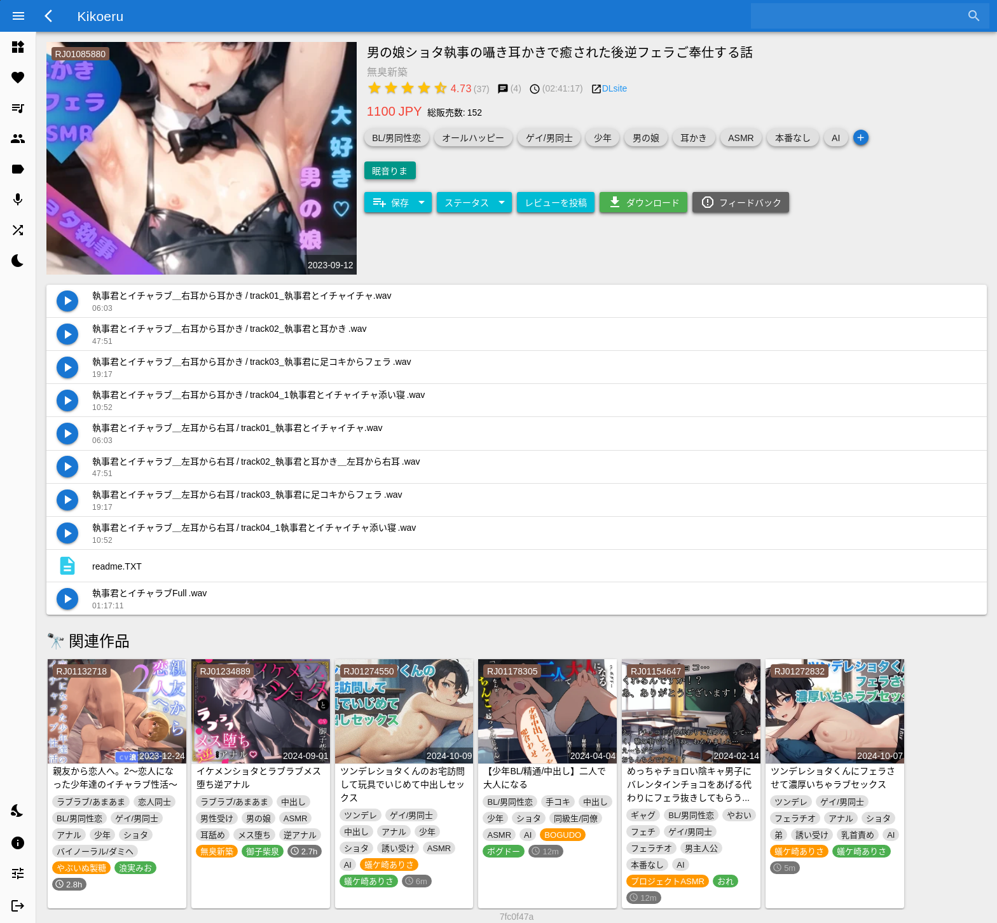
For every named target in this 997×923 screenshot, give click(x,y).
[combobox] (861, 16)
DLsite (615, 87)
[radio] (374, 87)
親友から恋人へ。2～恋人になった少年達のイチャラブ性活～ (115, 777)
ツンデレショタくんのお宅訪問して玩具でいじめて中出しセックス (402, 783)
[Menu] (18, 16)
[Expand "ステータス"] (474, 202)
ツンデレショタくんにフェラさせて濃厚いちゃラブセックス (833, 777)
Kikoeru (101, 15)
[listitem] (18, 47)
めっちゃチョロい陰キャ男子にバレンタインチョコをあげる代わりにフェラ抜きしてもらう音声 (689, 790)
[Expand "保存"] (398, 202)
